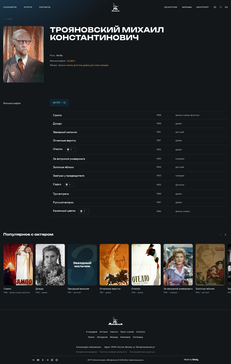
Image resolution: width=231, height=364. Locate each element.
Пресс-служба (127, 332)
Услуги (28, 7)
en (226, 7)
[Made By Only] (191, 359)
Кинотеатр (202, 7)
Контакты (44, 7)
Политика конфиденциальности (113, 352)
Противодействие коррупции (142, 352)
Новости (114, 332)
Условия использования (86, 352)
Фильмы (187, 7)
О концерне (10, 7)
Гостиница (138, 337)
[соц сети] (33, 360)
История (104, 332)
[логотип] (116, 7)
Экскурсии (170, 7)
